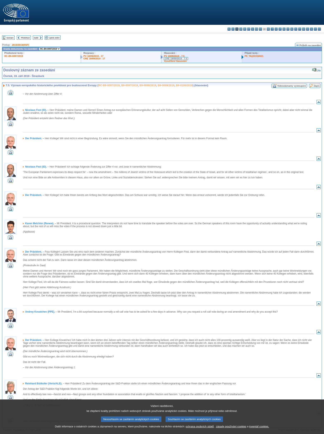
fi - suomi (315, 29)
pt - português (299, 29)
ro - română (303, 29)
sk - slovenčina (307, 29)
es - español (233, 29)
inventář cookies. (259, 431)
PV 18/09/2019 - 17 (93, 56)
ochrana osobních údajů (200, 431)
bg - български (229, 29)
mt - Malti (287, 29)
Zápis (317, 86)
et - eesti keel (248, 29)
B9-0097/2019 (129, 85)
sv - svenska (319, 29)
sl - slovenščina (311, 29)
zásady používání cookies (231, 431)
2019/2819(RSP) (20, 45)
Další (36, 38)
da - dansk (240, 29)
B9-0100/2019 (184, 85)
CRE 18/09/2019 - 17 (94, 58)
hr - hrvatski (268, 29)
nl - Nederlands (291, 29)
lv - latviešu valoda (276, 29)
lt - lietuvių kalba (280, 29)
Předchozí (25, 38)
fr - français (260, 29)
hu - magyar (284, 29)
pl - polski (295, 29)
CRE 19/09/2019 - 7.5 (176, 58)
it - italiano (272, 29)
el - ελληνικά (252, 29)
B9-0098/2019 (147, 85)
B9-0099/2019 (166, 85)
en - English (256, 29)
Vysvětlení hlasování (175, 61)
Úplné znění (54, 38)
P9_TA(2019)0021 (254, 56)
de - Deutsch (244, 29)
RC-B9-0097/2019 (13, 56)
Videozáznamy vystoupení (291, 86)
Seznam (10, 38)
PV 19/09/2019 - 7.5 (174, 56)
